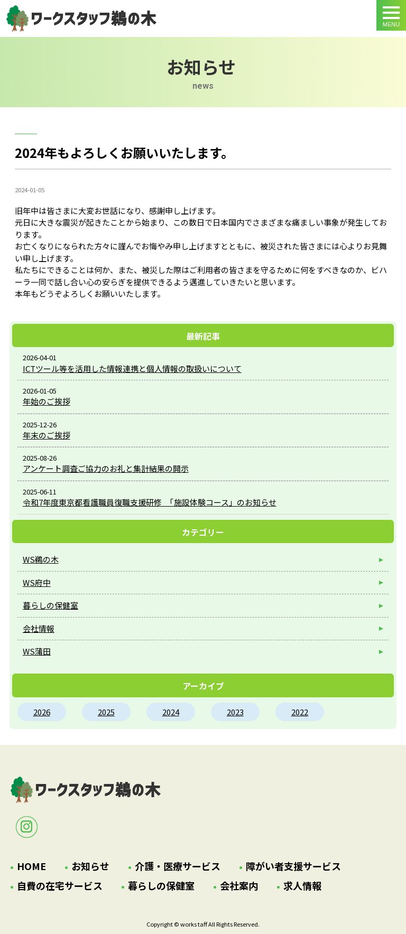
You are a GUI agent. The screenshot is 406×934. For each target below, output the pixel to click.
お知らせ (90, 866)
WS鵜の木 (41, 559)
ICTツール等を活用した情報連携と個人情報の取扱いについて (132, 368)
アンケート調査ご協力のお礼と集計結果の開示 (106, 468)
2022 (299, 711)
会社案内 (239, 885)
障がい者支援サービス (293, 866)
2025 (106, 711)
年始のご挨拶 (46, 401)
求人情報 (302, 885)
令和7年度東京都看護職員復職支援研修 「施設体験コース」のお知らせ (149, 502)
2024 (170, 711)
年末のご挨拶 (46, 435)
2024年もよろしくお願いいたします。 (81, 18)
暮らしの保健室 (50, 605)
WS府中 (37, 582)
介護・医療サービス (177, 866)
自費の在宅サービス (60, 885)
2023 (235, 711)
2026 (41, 711)
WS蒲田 (37, 651)
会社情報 (38, 628)
